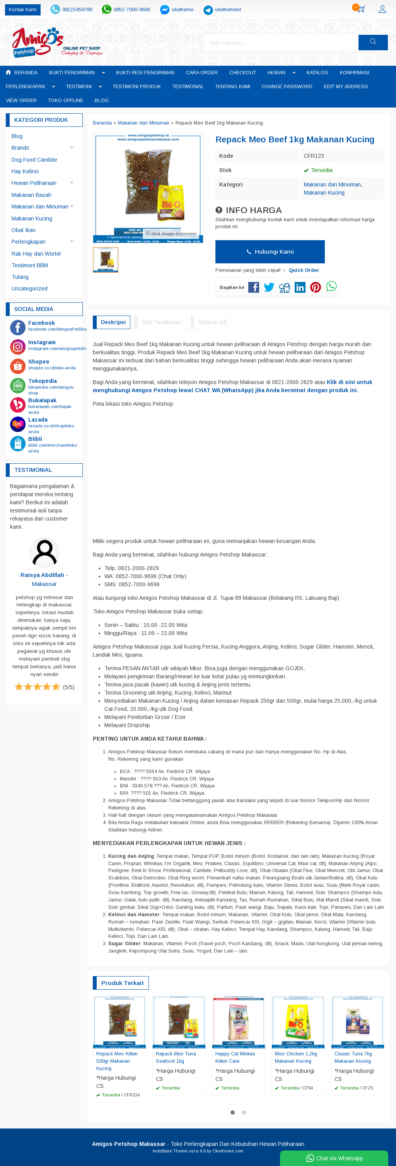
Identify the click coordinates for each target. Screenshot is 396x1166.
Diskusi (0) (213, 322)
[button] (373, 42)
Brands (20, 148)
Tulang (20, 277)
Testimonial (188, 86)
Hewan (276, 72)
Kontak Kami (23, 9)
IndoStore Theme (170, 1151)
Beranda (22, 72)
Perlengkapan (25, 86)
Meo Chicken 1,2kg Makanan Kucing (296, 1057)
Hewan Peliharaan (34, 183)
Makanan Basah (31, 195)
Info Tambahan (162, 322)
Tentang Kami (232, 86)
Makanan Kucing (324, 192)
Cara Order (202, 72)
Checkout (242, 72)
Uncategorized (30, 288)
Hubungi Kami (270, 251)
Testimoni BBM (30, 265)
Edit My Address (346, 86)
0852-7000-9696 (132, 9)
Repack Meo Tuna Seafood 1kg (176, 1057)
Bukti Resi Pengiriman (145, 72)
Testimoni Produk (137, 86)
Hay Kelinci (25, 171)
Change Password (287, 86)
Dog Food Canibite (34, 160)
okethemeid (228, 9)
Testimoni (79, 86)
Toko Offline (65, 100)
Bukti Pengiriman (72, 72)
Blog (102, 100)
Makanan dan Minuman (332, 184)
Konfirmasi (354, 72)
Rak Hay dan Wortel (36, 254)
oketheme (182, 9)
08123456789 (77, 9)
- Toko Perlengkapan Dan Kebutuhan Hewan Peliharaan (198, 1144)
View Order (21, 100)
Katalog (317, 72)
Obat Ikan (24, 230)
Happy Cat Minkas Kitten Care (235, 1057)
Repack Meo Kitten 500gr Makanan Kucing (117, 1061)
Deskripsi (113, 322)
